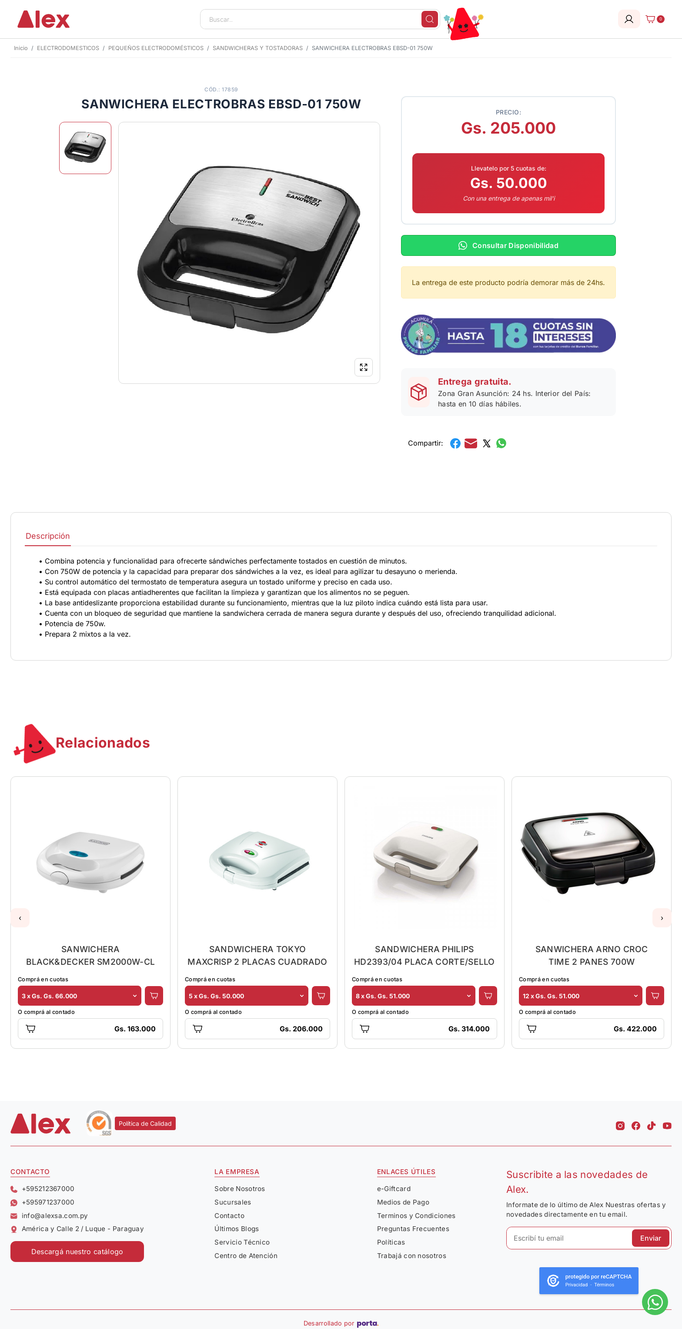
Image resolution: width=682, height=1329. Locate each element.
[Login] (629, 19)
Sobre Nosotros (239, 1189)
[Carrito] (652, 19)
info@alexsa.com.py (49, 1216)
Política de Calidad (145, 1123)
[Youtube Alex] (667, 1123)
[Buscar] (429, 19)
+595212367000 (42, 1189)
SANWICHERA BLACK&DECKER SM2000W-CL (90, 955)
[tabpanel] (341, 597)
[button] (20, 917)
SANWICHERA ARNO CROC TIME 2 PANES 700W (591, 955)
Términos (604, 1285)
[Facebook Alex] (636, 1123)
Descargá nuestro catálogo (77, 1251)
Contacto (229, 1216)
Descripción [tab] (48, 535)
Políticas (391, 1242)
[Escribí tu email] (589, 1238)
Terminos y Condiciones (416, 1216)
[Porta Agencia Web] (367, 1323)
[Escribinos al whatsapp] (655, 1302)
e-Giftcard (394, 1189)
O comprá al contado (46, 1012)
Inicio (21, 48)
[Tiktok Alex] (651, 1123)
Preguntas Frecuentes (413, 1229)
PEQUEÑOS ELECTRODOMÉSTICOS (156, 48)
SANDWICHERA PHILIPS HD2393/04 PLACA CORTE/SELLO (424, 955)
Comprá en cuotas (43, 979)
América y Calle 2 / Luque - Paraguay (77, 1229)
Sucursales (232, 1202)
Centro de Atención (245, 1256)
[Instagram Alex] (620, 1123)
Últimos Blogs (236, 1229)
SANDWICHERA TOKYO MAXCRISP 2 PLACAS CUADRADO (257, 955)
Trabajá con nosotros (411, 1256)
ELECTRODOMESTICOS (68, 48)
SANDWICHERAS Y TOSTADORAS (258, 48)
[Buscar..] (320, 19)
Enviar (650, 1238)
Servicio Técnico (242, 1242)
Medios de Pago (403, 1202)
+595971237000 (42, 1202)
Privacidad (576, 1285)
